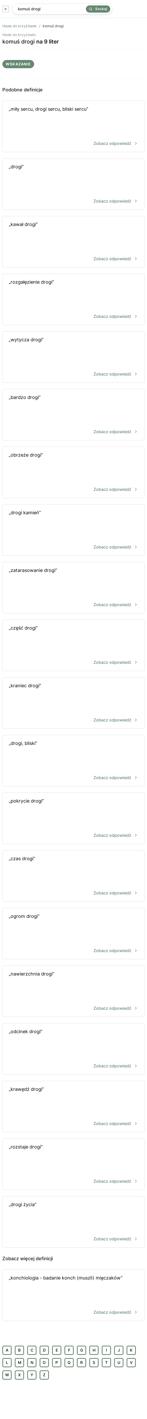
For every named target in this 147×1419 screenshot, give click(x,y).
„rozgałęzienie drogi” (73, 299)
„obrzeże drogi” (73, 472)
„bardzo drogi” (73, 415)
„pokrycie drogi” (73, 818)
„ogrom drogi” (73, 933)
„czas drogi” (73, 876)
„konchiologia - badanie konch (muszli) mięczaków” (73, 1295)
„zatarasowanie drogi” (73, 588)
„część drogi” (73, 645)
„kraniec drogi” (73, 703)
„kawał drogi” (73, 242)
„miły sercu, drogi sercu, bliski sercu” (73, 126)
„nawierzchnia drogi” (73, 991)
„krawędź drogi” (73, 1106)
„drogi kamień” (73, 530)
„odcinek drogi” (73, 1049)
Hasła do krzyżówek (19, 26)
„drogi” (73, 184)
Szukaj (98, 9)
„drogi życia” (73, 1222)
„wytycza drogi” (73, 357)
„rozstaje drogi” (73, 1164)
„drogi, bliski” (73, 761)
